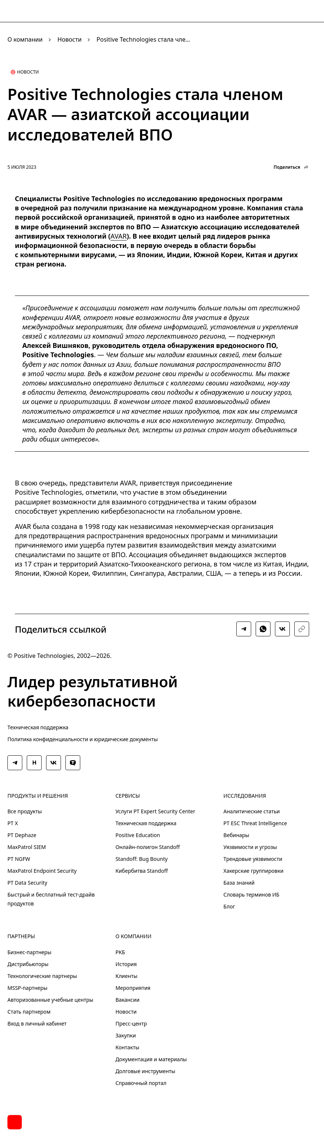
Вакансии (128, 999)
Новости (70, 39)
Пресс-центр (131, 1023)
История (126, 964)
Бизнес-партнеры (29, 952)
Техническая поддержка (37, 727)
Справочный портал (141, 1083)
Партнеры (21, 936)
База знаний (239, 882)
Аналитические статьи (251, 811)
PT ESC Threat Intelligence (255, 823)
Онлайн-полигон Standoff (148, 846)
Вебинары (236, 835)
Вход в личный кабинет (37, 1023)
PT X (12, 823)
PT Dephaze (21, 835)
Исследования (244, 795)
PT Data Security (27, 882)
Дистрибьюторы (27, 964)
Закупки (126, 1035)
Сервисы (128, 795)
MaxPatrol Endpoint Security (42, 870)
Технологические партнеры (42, 975)
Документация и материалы (151, 1059)
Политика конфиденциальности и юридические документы (82, 739)
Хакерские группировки (253, 870)
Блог (229, 906)
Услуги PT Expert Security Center (155, 811)
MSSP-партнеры (27, 987)
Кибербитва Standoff (142, 870)
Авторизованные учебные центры (50, 999)
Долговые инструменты (145, 1071)
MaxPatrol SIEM (26, 846)
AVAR (118, 236)
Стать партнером (29, 1011)
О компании (25, 39)
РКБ (120, 952)
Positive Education (138, 835)
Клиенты (126, 975)
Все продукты (24, 811)
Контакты (127, 1047)
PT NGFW (18, 858)
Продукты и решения (37, 795)
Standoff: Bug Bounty (142, 858)
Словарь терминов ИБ (251, 894)
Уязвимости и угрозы (250, 846)
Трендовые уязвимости (252, 858)
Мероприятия (133, 987)
